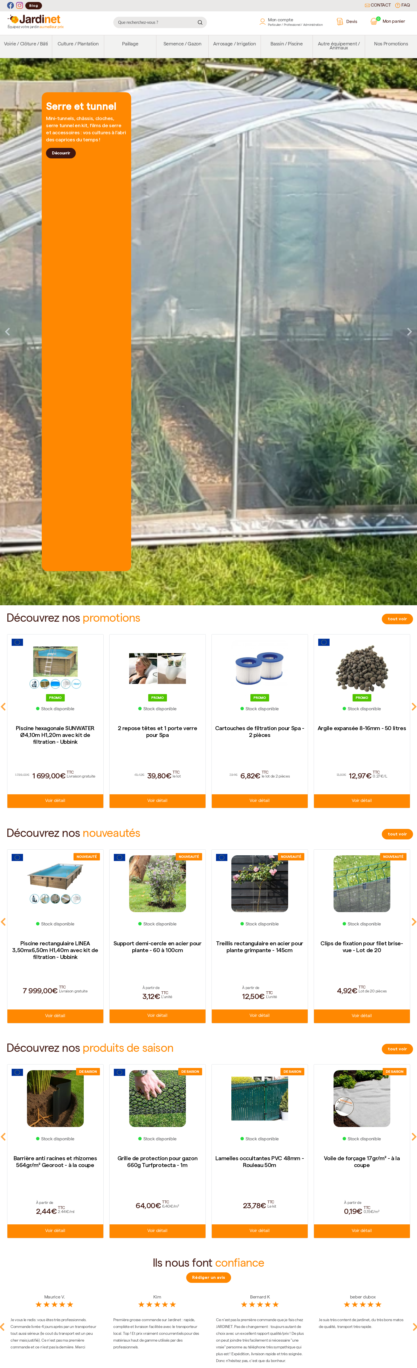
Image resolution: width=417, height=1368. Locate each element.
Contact (378, 5)
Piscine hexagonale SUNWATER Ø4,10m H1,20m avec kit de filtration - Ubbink (55, 735)
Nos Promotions (391, 44)
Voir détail (55, 801)
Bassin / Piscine (287, 44)
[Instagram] (19, 5)
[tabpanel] (208, 332)
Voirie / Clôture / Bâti (26, 44)
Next (409, 331)
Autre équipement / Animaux (339, 46)
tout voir (397, 619)
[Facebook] (10, 5)
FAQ (402, 5)
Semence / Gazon (183, 44)
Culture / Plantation (78, 44)
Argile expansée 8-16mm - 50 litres (362, 728)
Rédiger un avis (208, 1277)
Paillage (130, 44)
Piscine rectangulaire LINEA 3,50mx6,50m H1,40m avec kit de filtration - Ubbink (55, 950)
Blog (33, 5)
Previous (7, 331)
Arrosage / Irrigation (234, 44)
